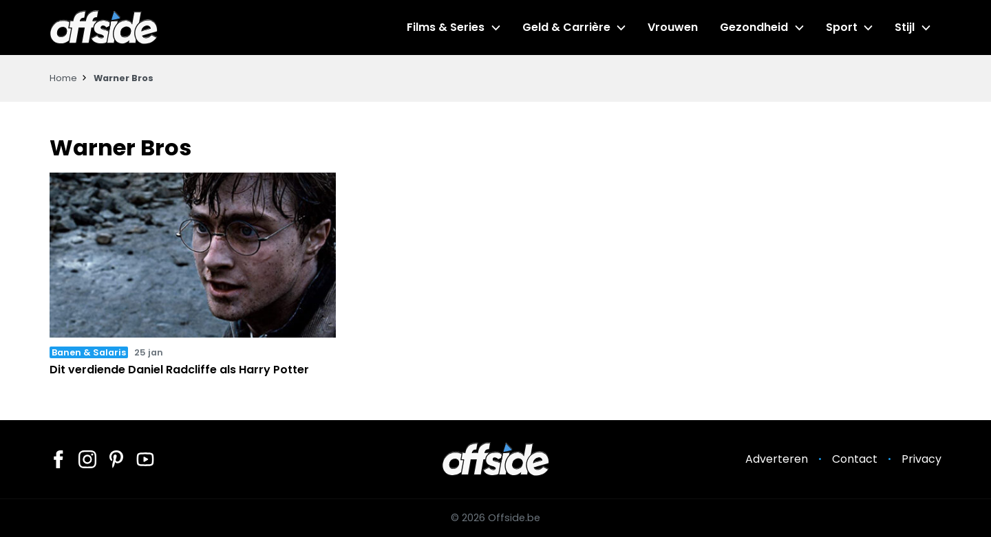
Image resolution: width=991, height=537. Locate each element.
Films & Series (445, 27)
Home (63, 78)
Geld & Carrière (566, 27)
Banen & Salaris (89, 352)
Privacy (921, 459)
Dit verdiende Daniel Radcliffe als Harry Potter (179, 369)
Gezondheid (754, 27)
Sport (841, 27)
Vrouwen (673, 27)
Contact (854, 459)
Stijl (905, 27)
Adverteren (776, 459)
